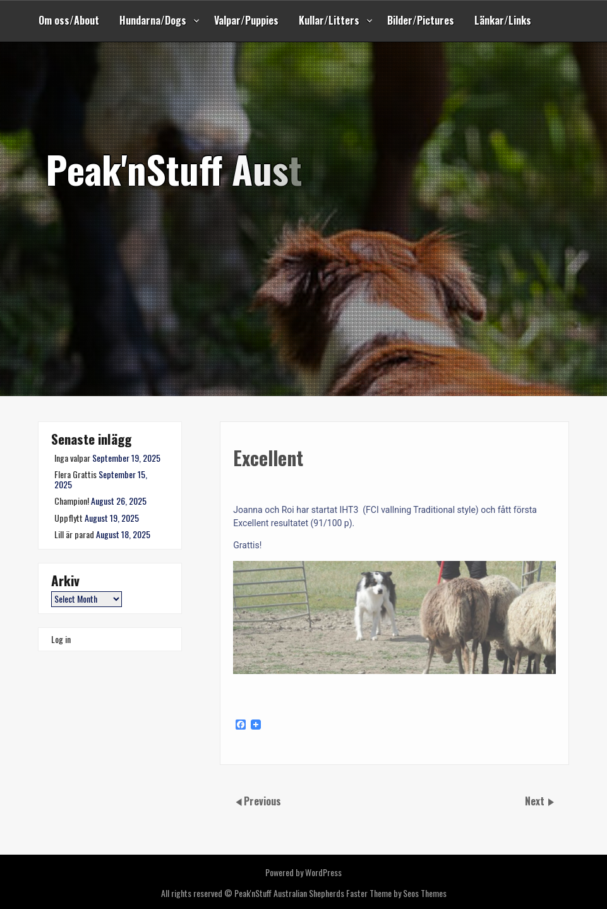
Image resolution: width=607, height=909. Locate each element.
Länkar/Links (502, 20)
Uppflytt (68, 517)
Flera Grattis (75, 474)
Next (536, 801)
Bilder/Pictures (420, 20)
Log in (61, 639)
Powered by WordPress (303, 872)
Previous (262, 801)
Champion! (71, 500)
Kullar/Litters (329, 20)
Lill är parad (74, 534)
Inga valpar (72, 457)
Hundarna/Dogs (152, 20)
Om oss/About (69, 20)
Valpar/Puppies (246, 20)
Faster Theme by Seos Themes (396, 893)
